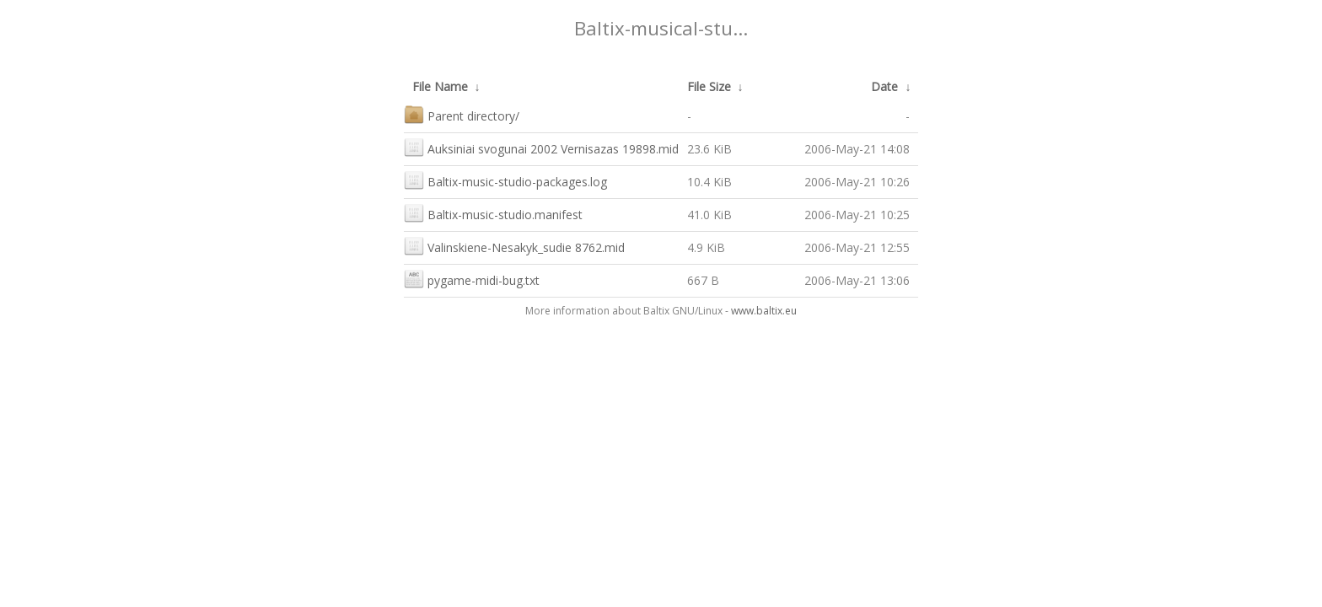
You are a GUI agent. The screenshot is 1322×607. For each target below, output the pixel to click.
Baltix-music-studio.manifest (493, 213)
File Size (709, 86)
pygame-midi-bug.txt (472, 278)
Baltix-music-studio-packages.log (505, 180)
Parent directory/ (461, 114)
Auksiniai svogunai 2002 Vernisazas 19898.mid (541, 147)
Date (884, 86)
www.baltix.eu (764, 311)
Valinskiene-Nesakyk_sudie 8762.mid (514, 245)
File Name (440, 86)
